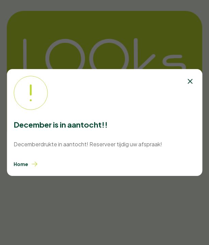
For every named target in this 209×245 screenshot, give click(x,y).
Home (26, 164)
